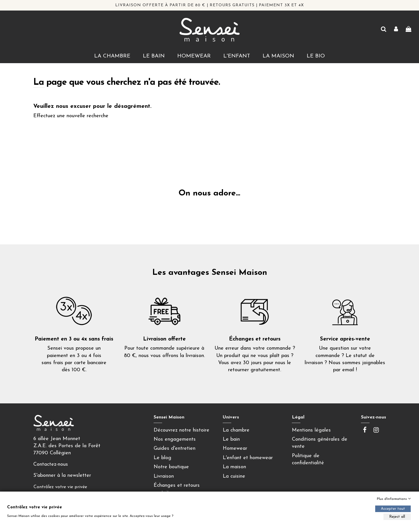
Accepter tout (393, 509)
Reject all (397, 517)
